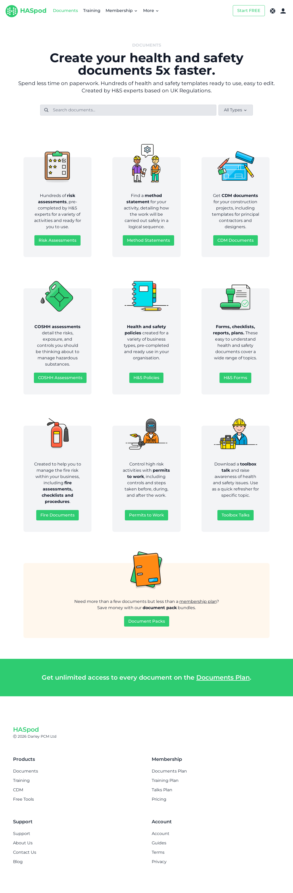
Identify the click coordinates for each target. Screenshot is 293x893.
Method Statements (148, 240)
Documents (65, 10)
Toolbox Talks (235, 515)
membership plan (198, 601)
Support (21, 833)
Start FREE (248, 10)
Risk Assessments (57, 240)
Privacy (159, 861)
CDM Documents (235, 240)
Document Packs (146, 621)
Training (91, 10)
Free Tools (23, 799)
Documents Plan (223, 677)
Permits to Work (146, 515)
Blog (18, 861)
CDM (18, 789)
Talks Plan (162, 789)
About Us (23, 842)
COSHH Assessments (60, 377)
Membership (122, 10)
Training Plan (165, 780)
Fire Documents (57, 515)
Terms (158, 852)
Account (160, 833)
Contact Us (24, 852)
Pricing (159, 799)
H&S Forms (235, 377)
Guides (159, 842)
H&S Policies (146, 377)
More (151, 10)
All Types (235, 109)
